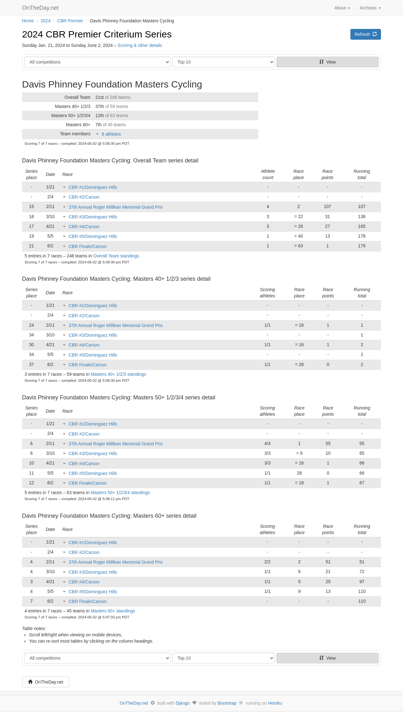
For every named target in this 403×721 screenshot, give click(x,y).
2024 (45, 20)
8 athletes (111, 134)
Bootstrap (227, 703)
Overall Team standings (116, 255)
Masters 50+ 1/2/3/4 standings (120, 492)
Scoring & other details (140, 45)
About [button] (342, 7)
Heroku (275, 703)
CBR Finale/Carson (88, 246)
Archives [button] (370, 7)
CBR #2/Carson (84, 197)
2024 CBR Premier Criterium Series (97, 34)
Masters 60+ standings (113, 610)
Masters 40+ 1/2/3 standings (118, 374)
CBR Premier (70, 20)
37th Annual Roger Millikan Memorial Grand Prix (116, 207)
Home (28, 20)
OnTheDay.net (41, 8)
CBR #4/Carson (84, 226)
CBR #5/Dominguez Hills (93, 236)
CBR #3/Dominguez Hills (93, 216)
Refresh (366, 34)
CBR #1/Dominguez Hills (93, 187)
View (327, 62)
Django (183, 703)
